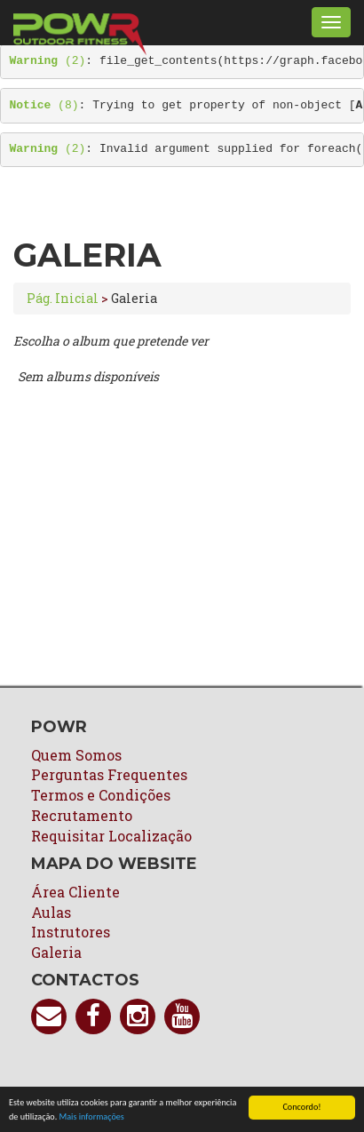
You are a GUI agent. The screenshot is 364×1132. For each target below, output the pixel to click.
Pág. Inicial (63, 298)
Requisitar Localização (111, 835)
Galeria (56, 952)
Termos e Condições (100, 794)
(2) (48, 61)
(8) (44, 105)
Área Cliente (75, 891)
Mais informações (91, 1117)
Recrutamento (81, 815)
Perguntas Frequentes (109, 774)
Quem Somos (76, 754)
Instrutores (70, 931)
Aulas (51, 912)
